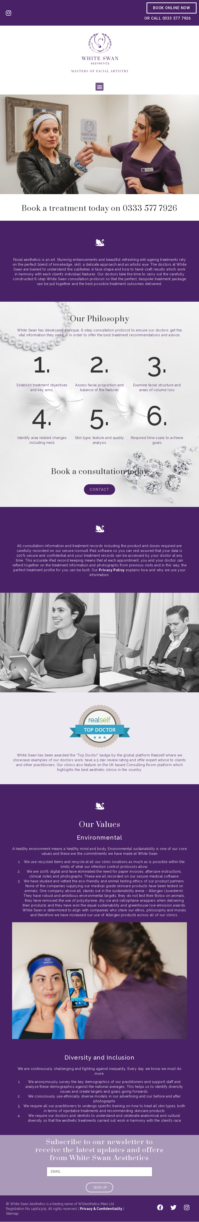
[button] (99, 87)
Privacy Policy (112, 570)
